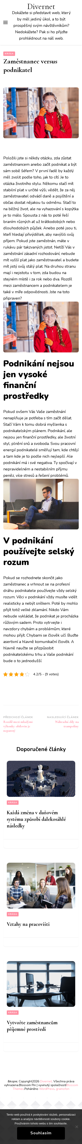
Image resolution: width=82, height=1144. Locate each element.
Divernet (41, 6)
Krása (9, 53)
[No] (76, 1126)
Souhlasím (41, 1133)
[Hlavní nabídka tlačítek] (5, 22)
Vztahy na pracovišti (28, 924)
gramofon (62, 1089)
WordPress (46, 1089)
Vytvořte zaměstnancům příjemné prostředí (32, 1025)
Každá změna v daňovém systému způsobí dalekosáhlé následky (36, 819)
